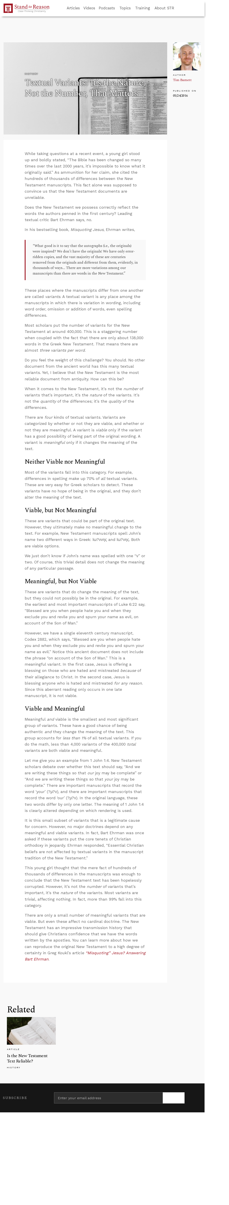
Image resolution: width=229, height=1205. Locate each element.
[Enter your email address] (108, 1097)
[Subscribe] (174, 1097)
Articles (73, 8)
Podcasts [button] (107, 8)
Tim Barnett (182, 80)
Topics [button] (125, 8)
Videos (89, 8)
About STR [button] (164, 8)
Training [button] (142, 8)
